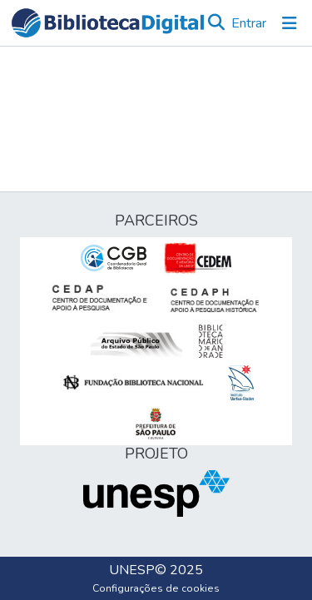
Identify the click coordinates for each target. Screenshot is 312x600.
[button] (108, 23)
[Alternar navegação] (289, 23)
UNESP (132, 570)
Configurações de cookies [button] (156, 588)
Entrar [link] (248, 23)
